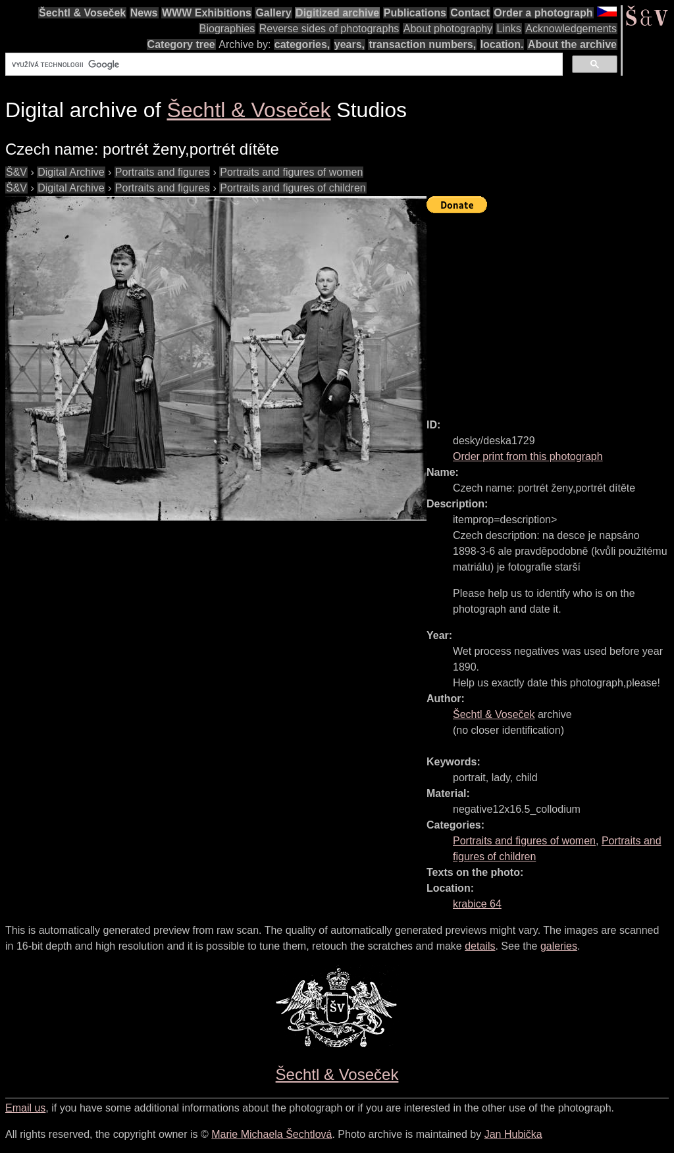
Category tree (181, 44)
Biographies (227, 28)
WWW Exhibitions (206, 12)
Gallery (273, 12)
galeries (558, 946)
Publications (415, 12)
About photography (447, 28)
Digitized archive (337, 12)
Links (508, 28)
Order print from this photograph (528, 456)
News (144, 12)
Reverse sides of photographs (329, 28)
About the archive (572, 44)
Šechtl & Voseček (82, 12)
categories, (302, 44)
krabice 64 (477, 904)
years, (349, 44)
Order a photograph (543, 12)
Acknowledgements (571, 28)
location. (502, 44)
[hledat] (283, 64)
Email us (25, 1108)
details (480, 946)
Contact (470, 12)
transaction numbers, (422, 44)
